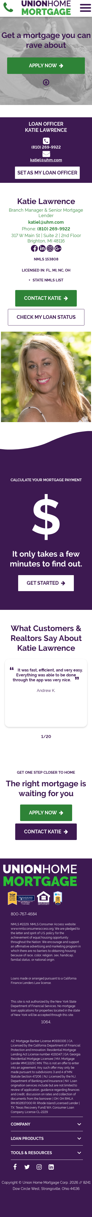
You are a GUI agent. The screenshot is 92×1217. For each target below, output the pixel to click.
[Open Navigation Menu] (85, 8)
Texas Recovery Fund (30, 1107)
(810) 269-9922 (46, 147)
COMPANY (47, 1124)
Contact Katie (46, 298)
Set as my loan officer (47, 173)
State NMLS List (48, 280)
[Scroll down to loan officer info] (46, 80)
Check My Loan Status (46, 317)
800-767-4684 (24, 914)
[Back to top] (46, 1203)
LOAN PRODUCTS (47, 1138)
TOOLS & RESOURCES (47, 1153)
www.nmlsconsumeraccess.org (32, 928)
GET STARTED (46, 583)
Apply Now (46, 66)
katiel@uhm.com (46, 160)
